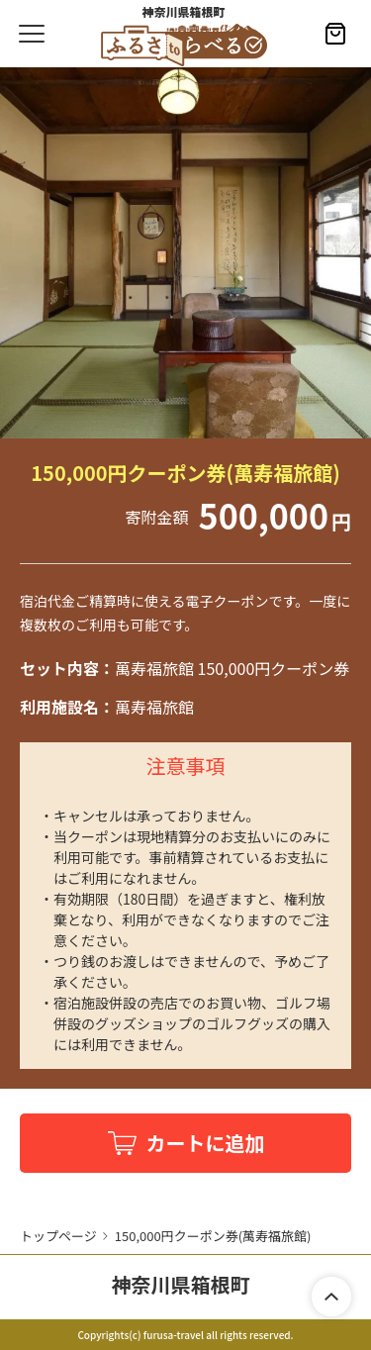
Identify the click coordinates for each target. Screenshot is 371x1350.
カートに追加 (205, 1142)
